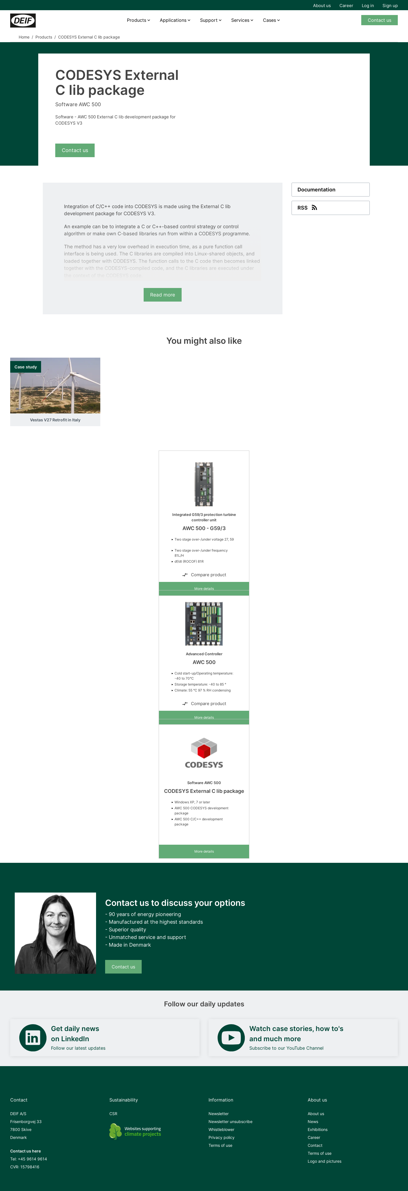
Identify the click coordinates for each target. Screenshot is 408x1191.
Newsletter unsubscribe (230, 1121)
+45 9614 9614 (32, 1158)
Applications (173, 20)
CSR (113, 1113)
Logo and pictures (324, 1161)
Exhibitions (318, 1129)
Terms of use (220, 1145)
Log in (368, 5)
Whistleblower (221, 1129)
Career (346, 5)
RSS (308, 207)
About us (322, 5)
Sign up (390, 5)
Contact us (379, 20)
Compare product (204, 575)
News (313, 1121)
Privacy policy (222, 1137)
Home (24, 37)
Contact (315, 1145)
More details (204, 588)
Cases (269, 20)
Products (136, 20)
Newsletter (219, 1113)
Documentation (316, 190)
